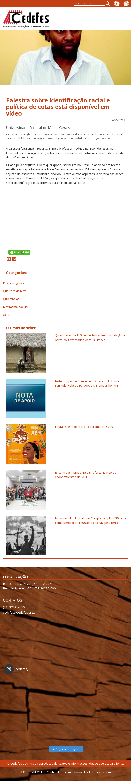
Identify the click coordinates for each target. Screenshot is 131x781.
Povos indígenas (13, 283)
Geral (6, 315)
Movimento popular (15, 307)
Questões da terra (14, 291)
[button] (109, 3)
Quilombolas (11, 299)
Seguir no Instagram (66, 749)
